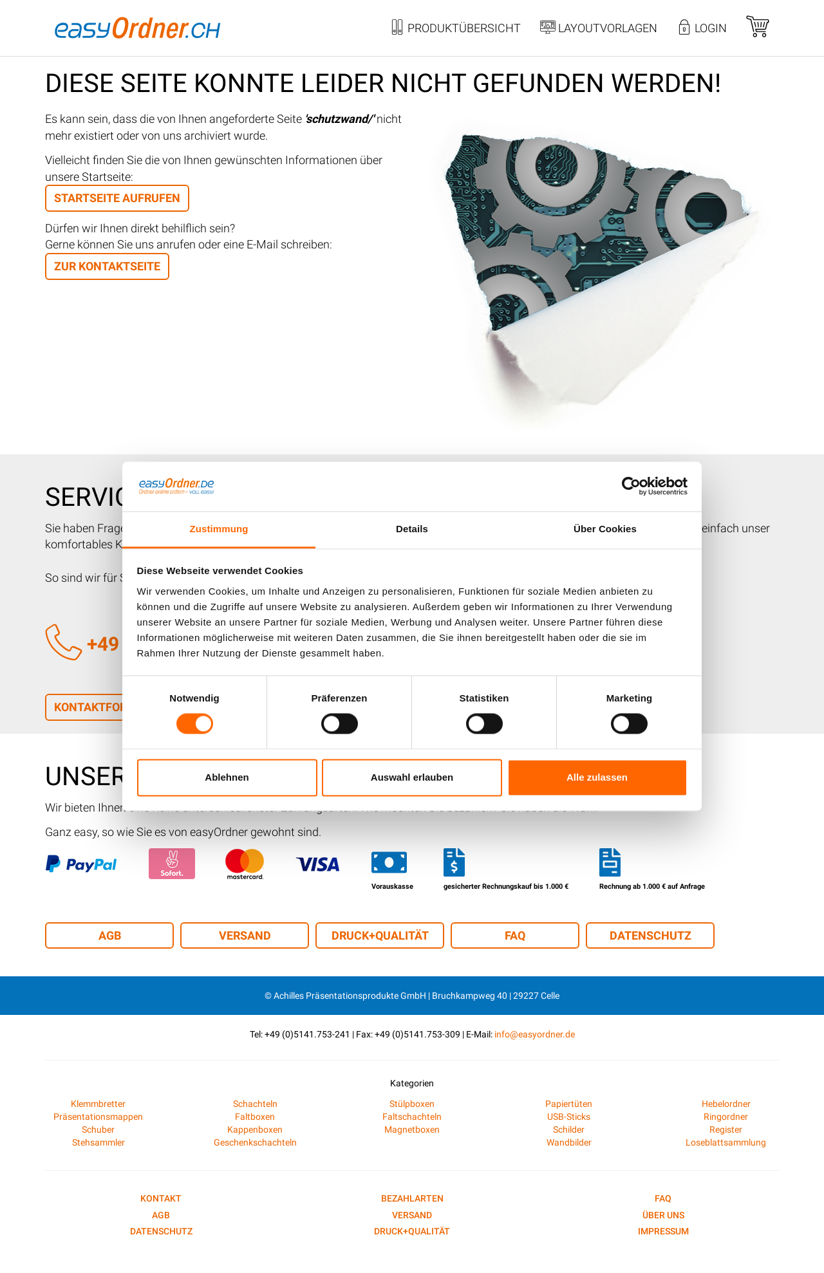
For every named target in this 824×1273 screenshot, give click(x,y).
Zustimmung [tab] (219, 528)
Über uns (663, 1215)
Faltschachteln (412, 1116)
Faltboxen (255, 1116)
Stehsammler (98, 1142)
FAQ (515, 935)
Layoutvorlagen (598, 29)
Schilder (569, 1129)
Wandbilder (569, 1142)
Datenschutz (650, 935)
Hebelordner (726, 1104)
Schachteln (255, 1104)
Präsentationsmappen (98, 1116)
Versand (245, 935)
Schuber (98, 1129)
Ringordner (726, 1116)
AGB (109, 935)
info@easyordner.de (534, 1034)
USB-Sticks (568, 1116)
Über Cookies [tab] (605, 528)
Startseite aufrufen (117, 198)
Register (725, 1129)
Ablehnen (226, 777)
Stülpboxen (412, 1104)
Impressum (663, 1231)
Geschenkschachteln (255, 1142)
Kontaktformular (110, 707)
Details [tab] (412, 528)
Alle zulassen (597, 777)
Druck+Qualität (380, 935)
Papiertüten (568, 1104)
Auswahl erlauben (412, 777)
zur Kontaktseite (107, 266)
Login (702, 29)
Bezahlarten (412, 1198)
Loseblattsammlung (726, 1142)
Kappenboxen (255, 1129)
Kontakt (161, 1198)
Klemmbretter (98, 1104)
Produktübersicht (455, 29)
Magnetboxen (412, 1129)
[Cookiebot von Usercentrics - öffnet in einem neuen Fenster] (631, 486)
